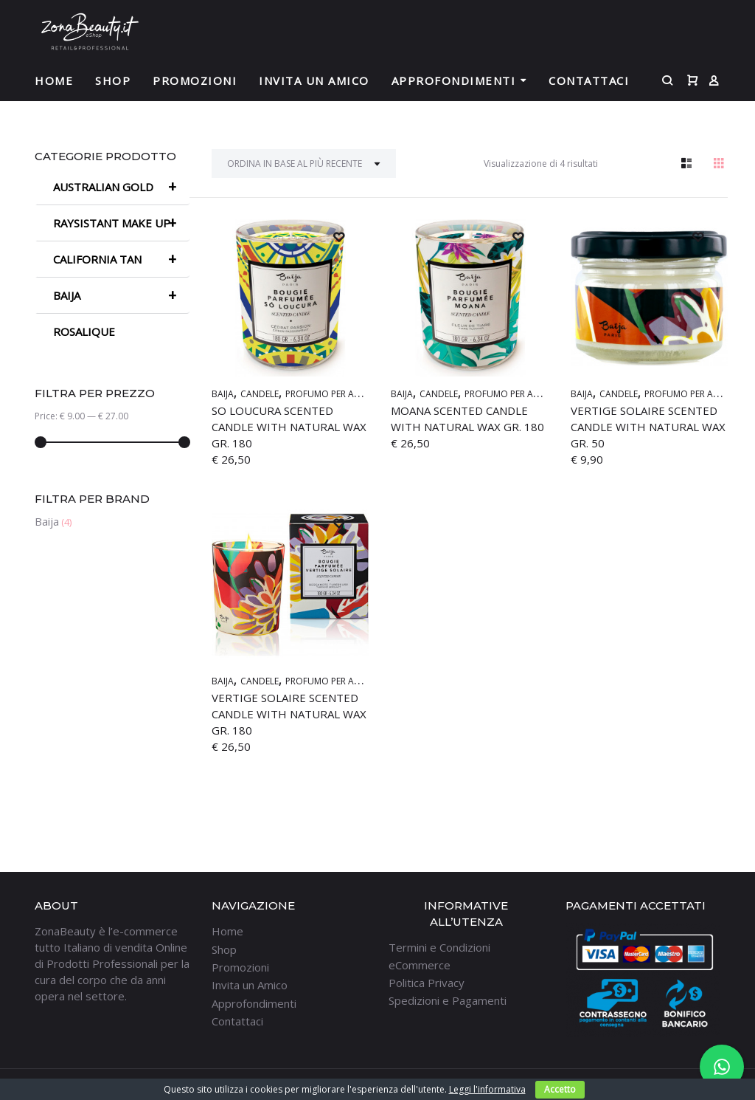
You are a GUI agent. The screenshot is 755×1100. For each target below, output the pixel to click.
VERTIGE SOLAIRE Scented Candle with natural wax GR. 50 (648, 426)
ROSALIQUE (84, 331)
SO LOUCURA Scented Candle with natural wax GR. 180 (289, 426)
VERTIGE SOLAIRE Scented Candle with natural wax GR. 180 (289, 714)
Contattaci (589, 80)
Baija (47, 521)
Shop (113, 80)
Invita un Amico (314, 80)
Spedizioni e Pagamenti (448, 1000)
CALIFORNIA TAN (121, 259)
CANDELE (259, 394)
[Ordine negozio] (304, 163)
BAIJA (223, 394)
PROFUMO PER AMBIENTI (336, 394)
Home (54, 80)
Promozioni (195, 80)
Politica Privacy (427, 982)
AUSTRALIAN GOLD (121, 186)
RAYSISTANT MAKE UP (121, 223)
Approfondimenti (454, 80)
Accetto (560, 1089)
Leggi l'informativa (487, 1089)
